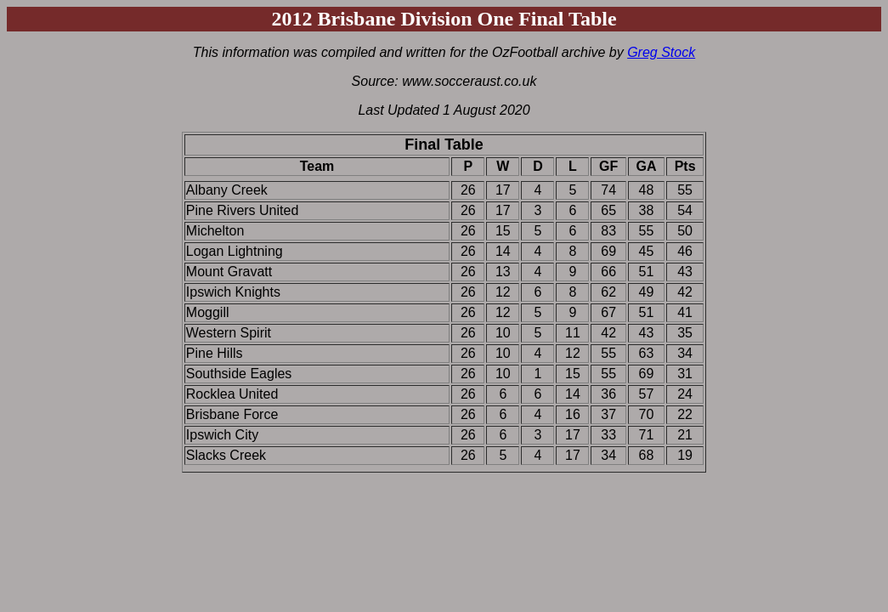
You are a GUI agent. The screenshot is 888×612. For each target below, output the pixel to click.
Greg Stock (661, 52)
